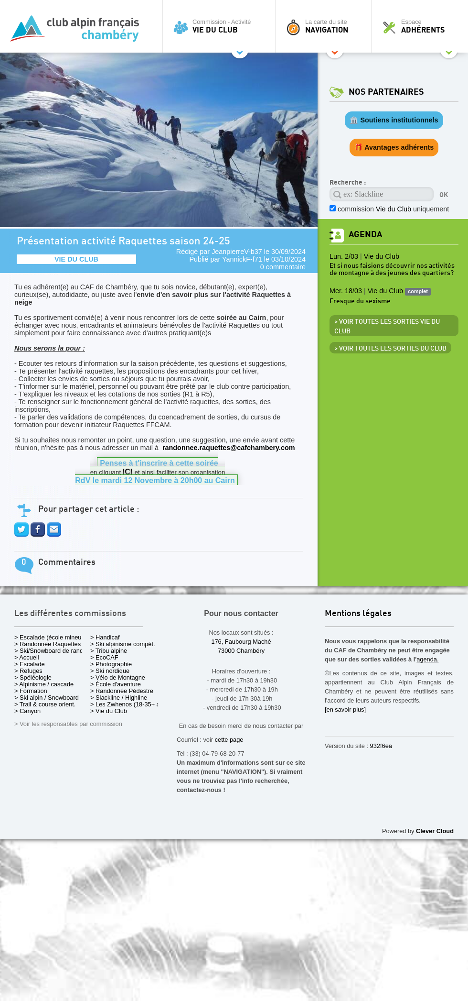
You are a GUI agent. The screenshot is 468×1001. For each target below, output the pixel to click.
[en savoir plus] (345, 709)
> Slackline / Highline (118, 697)
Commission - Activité (221, 26)
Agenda (365, 234)
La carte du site (325, 26)
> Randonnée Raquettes (47, 644)
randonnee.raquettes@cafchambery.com (228, 447)
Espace (422, 26)
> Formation (30, 690)
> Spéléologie (33, 677)
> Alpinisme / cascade (44, 684)
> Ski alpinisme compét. (122, 644)
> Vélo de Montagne (117, 677)
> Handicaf (105, 637)
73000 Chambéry (241, 650)
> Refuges (28, 670)
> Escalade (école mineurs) (51, 637)
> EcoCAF (104, 657)
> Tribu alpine (108, 650)
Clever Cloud (435, 831)
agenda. (427, 659)
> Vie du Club (108, 711)
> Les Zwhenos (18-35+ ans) (129, 704)
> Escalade (29, 664)
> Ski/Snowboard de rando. (51, 650)
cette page (229, 739)
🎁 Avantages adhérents (394, 147)
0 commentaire (283, 267)
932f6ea (381, 745)
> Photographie (111, 664)
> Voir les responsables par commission (68, 723)
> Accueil (26, 657)
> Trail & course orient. (44, 704)
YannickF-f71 (242, 259)
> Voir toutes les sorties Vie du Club (387, 327)
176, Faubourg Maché (241, 641)
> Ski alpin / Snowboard (46, 697)
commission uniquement (393, 209)
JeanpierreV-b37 (237, 251)
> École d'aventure (115, 684)
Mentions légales (358, 614)
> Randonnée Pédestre (121, 690)
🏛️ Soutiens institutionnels (394, 120)
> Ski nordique (109, 670)
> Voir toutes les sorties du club (390, 348)
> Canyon (27, 711)
